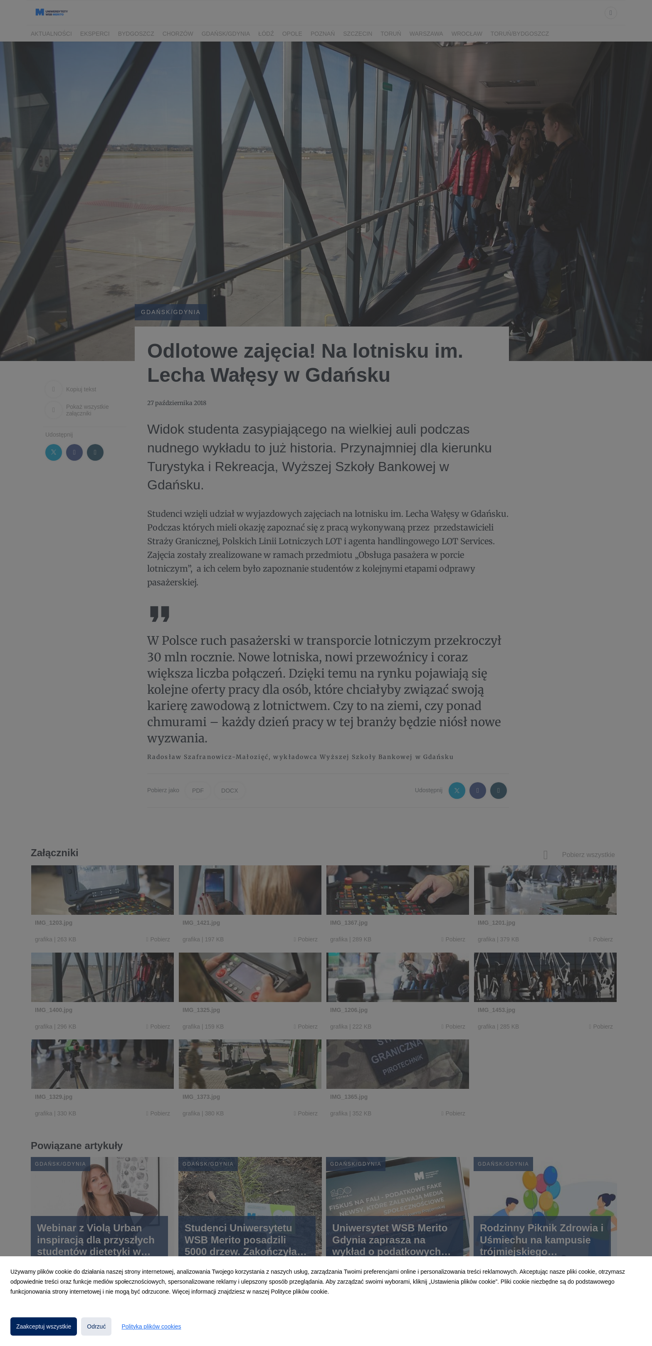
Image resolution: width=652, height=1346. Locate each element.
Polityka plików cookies (151, 1326)
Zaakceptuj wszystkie (43, 1326)
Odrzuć (96, 1326)
